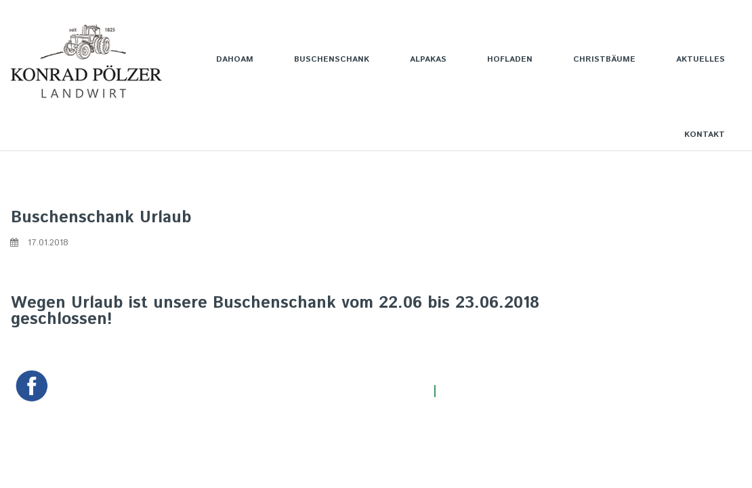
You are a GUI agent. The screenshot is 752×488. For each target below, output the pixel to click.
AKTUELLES (700, 59)
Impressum (472, 391)
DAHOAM (234, 59)
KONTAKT (704, 134)
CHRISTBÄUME (604, 59)
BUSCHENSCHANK (331, 59)
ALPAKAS (428, 59)
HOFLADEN (509, 59)
